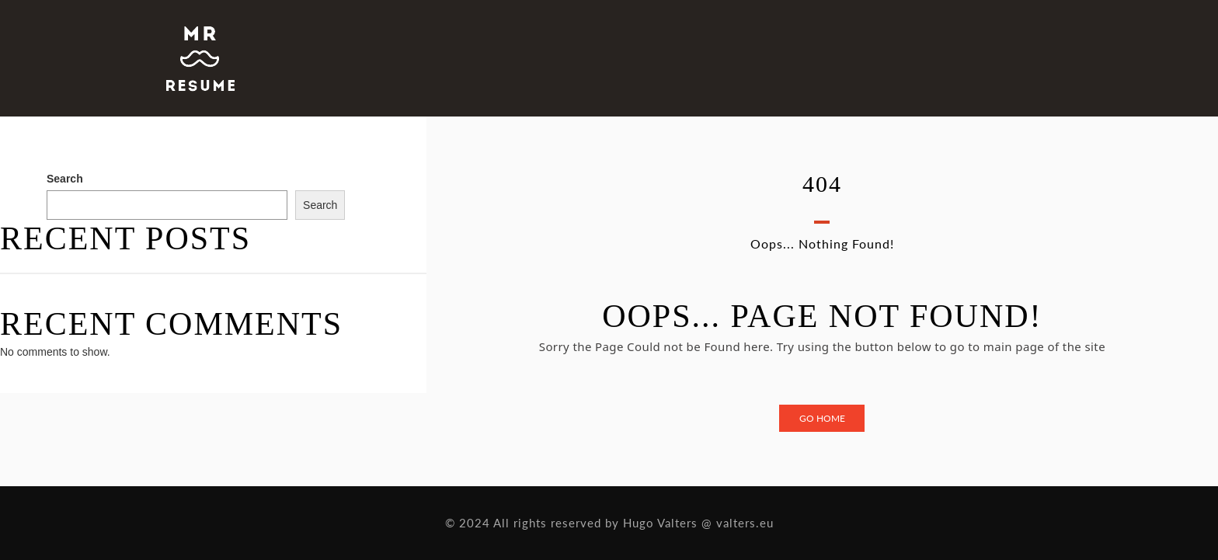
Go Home (822, 418)
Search (65, 178)
